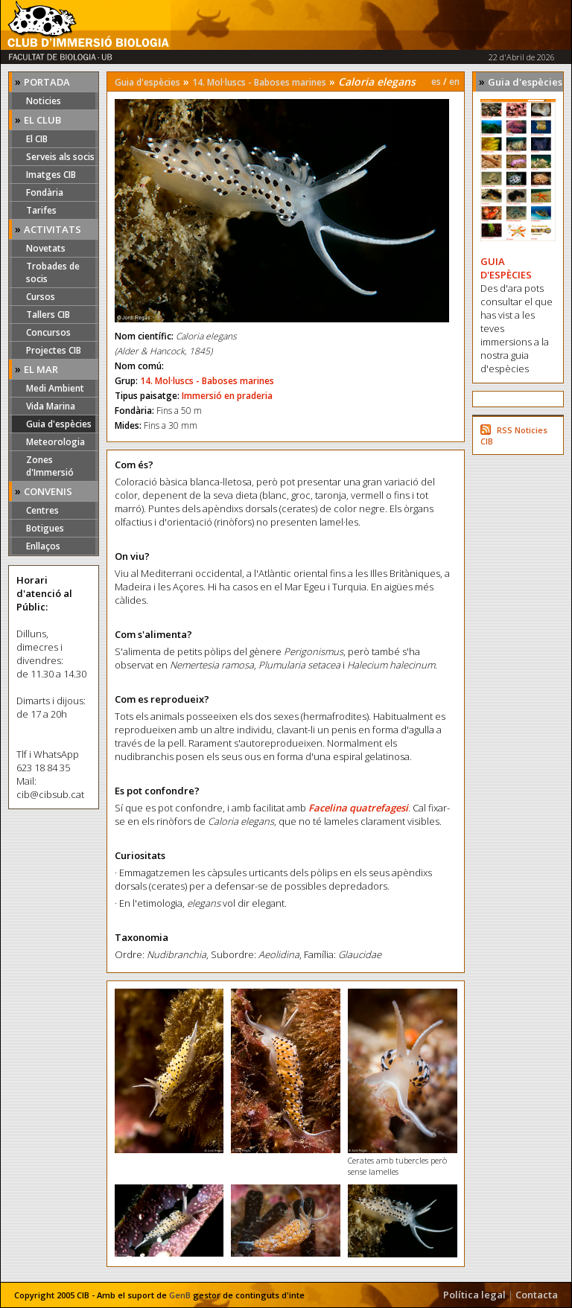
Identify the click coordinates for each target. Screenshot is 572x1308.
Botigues (45, 528)
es (436, 81)
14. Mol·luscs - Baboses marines (259, 82)
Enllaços (43, 546)
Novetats (46, 248)
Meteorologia (55, 442)
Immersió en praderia (227, 395)
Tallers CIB (48, 314)
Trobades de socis (53, 272)
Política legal (474, 1294)
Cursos (40, 296)
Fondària (44, 192)
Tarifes (41, 210)
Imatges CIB (51, 174)
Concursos (48, 332)
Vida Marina (50, 406)
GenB (180, 1295)
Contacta (536, 1294)
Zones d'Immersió (50, 466)
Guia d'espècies (59, 424)
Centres (42, 510)
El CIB (37, 139)
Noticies (43, 101)
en (454, 81)
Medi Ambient (55, 388)
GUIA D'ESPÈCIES (506, 268)
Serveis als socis (60, 156)
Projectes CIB (53, 350)
